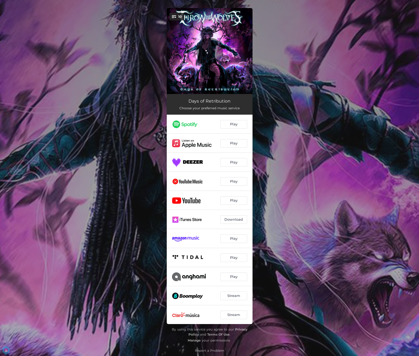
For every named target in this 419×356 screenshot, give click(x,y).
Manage (194, 340)
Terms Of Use (218, 334)
